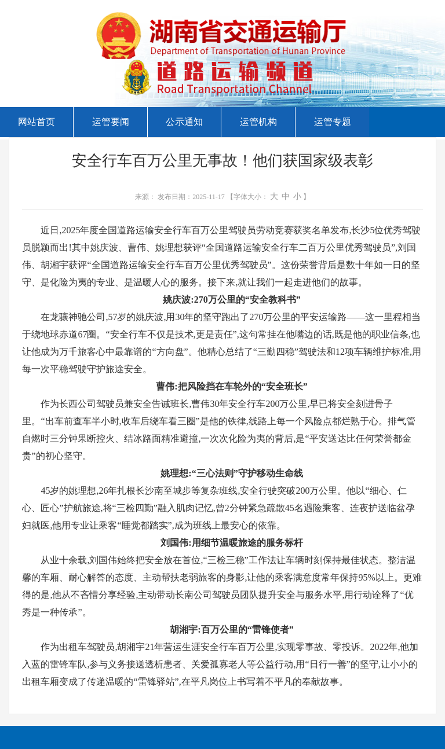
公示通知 (184, 122)
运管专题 (332, 122)
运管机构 (258, 122)
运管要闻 (110, 122)
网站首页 (36, 122)
